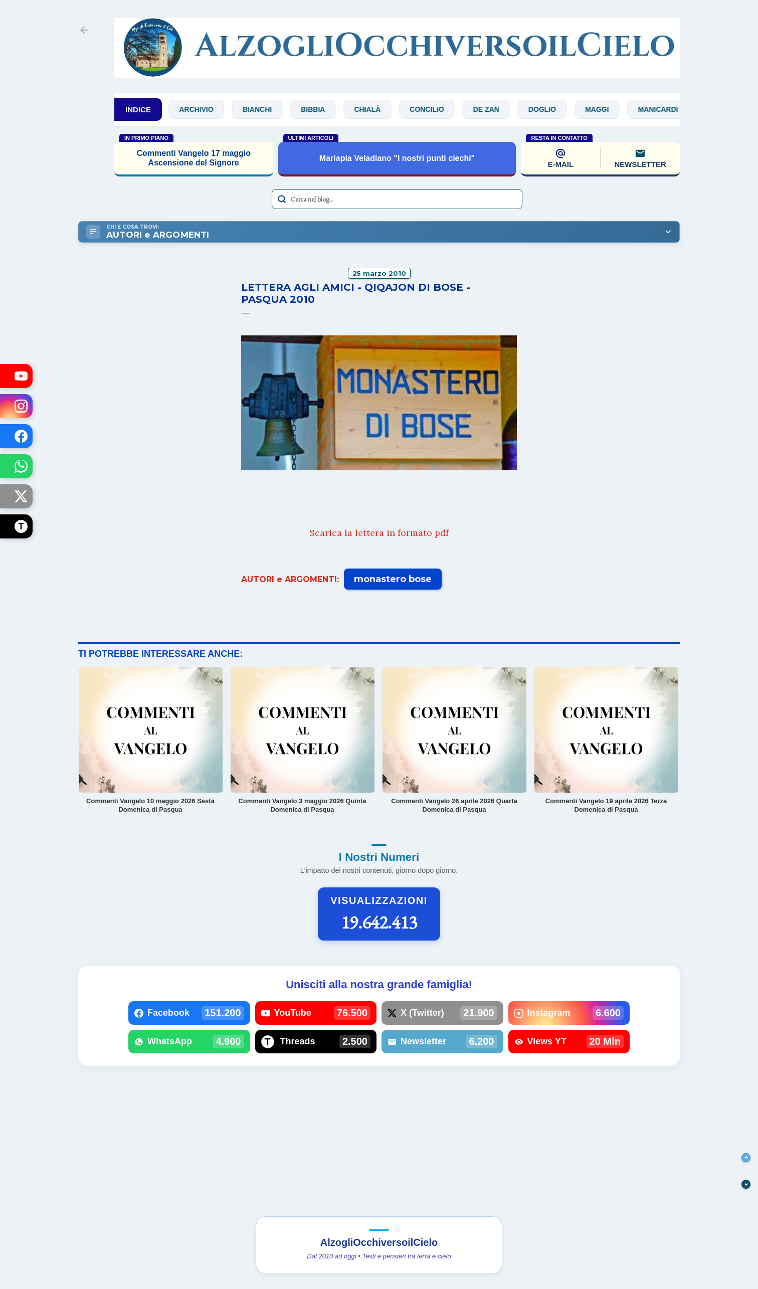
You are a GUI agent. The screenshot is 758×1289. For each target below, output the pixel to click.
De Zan (493, 109)
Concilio (433, 109)
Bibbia (319, 109)
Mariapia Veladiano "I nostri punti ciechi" (397, 158)
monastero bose (393, 579)
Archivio (203, 109)
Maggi (603, 109)
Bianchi (263, 109)
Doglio (548, 109)
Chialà (374, 109)
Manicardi (665, 109)
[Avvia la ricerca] (281, 199)
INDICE (138, 109)
